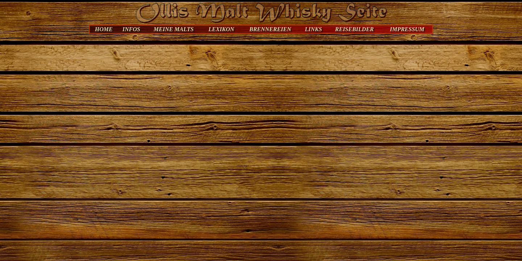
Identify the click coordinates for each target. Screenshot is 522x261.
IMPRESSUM (407, 29)
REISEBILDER (354, 29)
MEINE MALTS (174, 29)
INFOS (131, 29)
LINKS (313, 29)
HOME (104, 29)
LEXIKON (221, 29)
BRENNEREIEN (270, 29)
